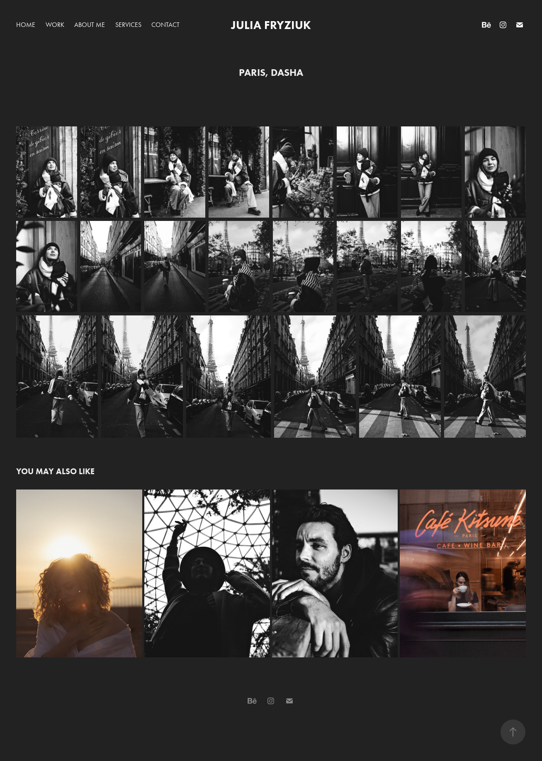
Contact (165, 25)
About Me (89, 25)
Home (25, 25)
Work (55, 25)
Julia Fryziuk (271, 25)
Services (128, 25)
